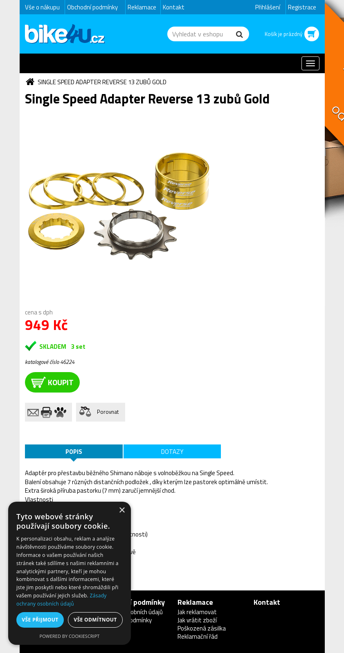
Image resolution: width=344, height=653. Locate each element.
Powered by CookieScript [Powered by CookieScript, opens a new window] (70, 636)
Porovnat (108, 412)
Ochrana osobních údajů (132, 612)
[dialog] (69, 573)
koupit (52, 382)
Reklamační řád (198, 636)
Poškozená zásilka (202, 628)
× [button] (122, 510)
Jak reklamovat (197, 612)
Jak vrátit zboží (197, 620)
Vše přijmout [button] (40, 619)
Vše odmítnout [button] (95, 619)
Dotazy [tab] (172, 451)
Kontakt (173, 7)
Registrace (302, 7)
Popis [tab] (73, 451)
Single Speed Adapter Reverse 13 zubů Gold (102, 82)
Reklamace (142, 7)
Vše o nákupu (42, 7)
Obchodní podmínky (92, 7)
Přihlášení (267, 7)
